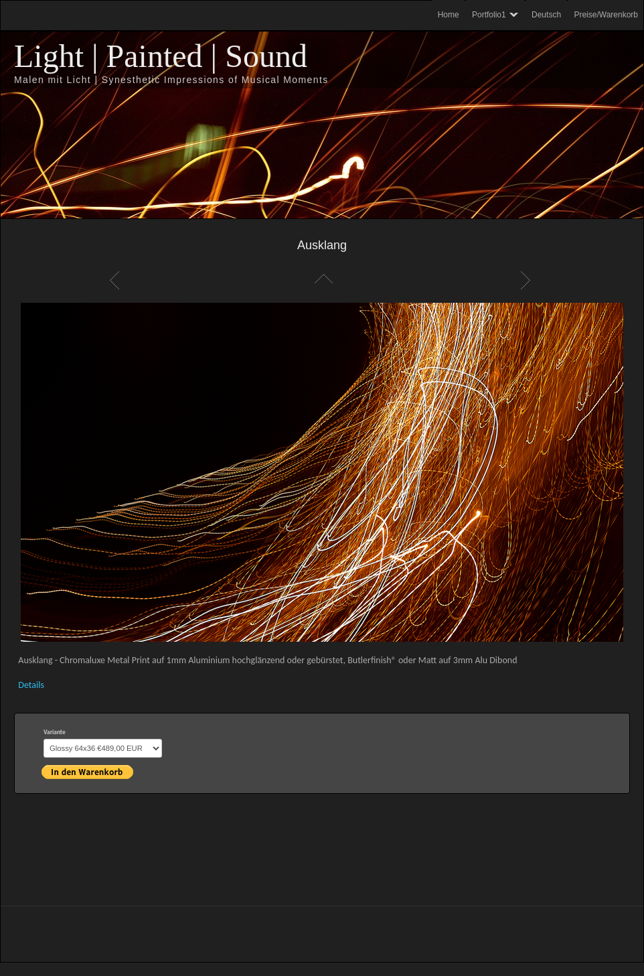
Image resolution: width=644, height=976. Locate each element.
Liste (322, 280)
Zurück (116, 280)
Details (31, 685)
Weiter (527, 280)
